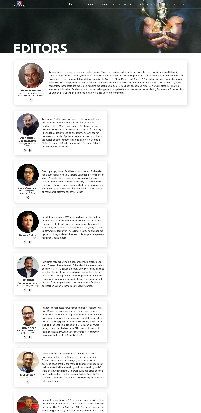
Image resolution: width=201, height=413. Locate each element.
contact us (179, 4)
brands (101, 4)
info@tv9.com (68, 385)
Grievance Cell (146, 4)
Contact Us (92, 404)
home (71, 4)
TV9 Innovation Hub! (121, 4)
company (86, 4)
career (163, 4)
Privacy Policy (107, 404)
